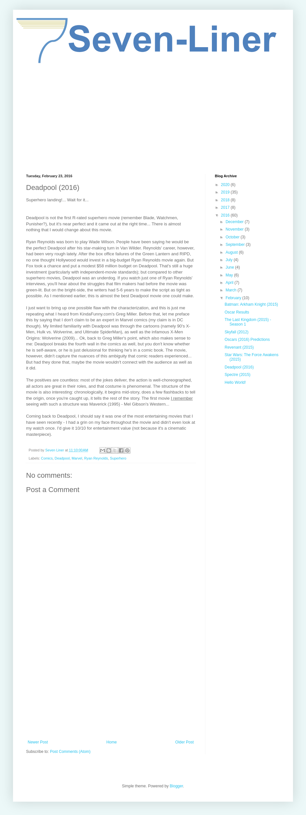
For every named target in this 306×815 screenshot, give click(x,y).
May (230, 275)
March (232, 290)
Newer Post (38, 742)
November (235, 229)
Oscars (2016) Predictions (247, 339)
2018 (226, 200)
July (230, 260)
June (230, 267)
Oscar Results (237, 312)
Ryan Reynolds (96, 458)
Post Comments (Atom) (70, 751)
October (233, 237)
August (232, 252)
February (234, 298)
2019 (226, 192)
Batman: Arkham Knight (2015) (251, 304)
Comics (47, 458)
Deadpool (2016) (239, 367)
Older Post (184, 742)
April (230, 282)
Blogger (176, 786)
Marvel (77, 458)
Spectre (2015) (237, 374)
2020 (226, 184)
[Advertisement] (153, 118)
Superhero (118, 458)
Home (111, 742)
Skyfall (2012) (236, 332)
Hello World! (235, 382)
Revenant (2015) (239, 347)
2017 (226, 207)
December (235, 222)
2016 (226, 215)
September (236, 244)
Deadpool (62, 458)
